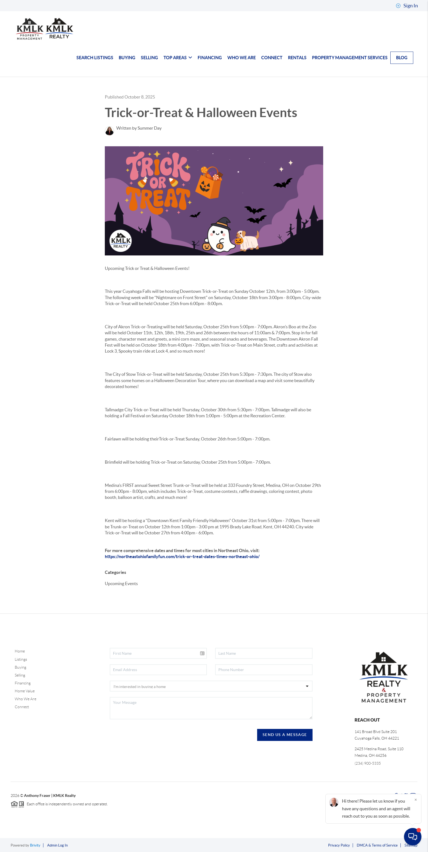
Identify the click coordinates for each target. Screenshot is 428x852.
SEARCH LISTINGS (94, 57)
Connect (22, 707)
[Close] (416, 799)
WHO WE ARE (241, 57)
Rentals (297, 57)
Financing (23, 683)
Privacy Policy (339, 845)
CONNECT (272, 57)
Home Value (25, 691)
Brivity (35, 845)
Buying (20, 667)
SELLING (149, 57)
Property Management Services (350, 57)
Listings (21, 659)
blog (402, 57)
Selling (20, 675)
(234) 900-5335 (368, 763)
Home (20, 651)
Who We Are (25, 699)
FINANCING (210, 57)
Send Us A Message (285, 734)
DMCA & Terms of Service (377, 845)
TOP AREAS (178, 57)
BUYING (127, 57)
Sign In (407, 5)
